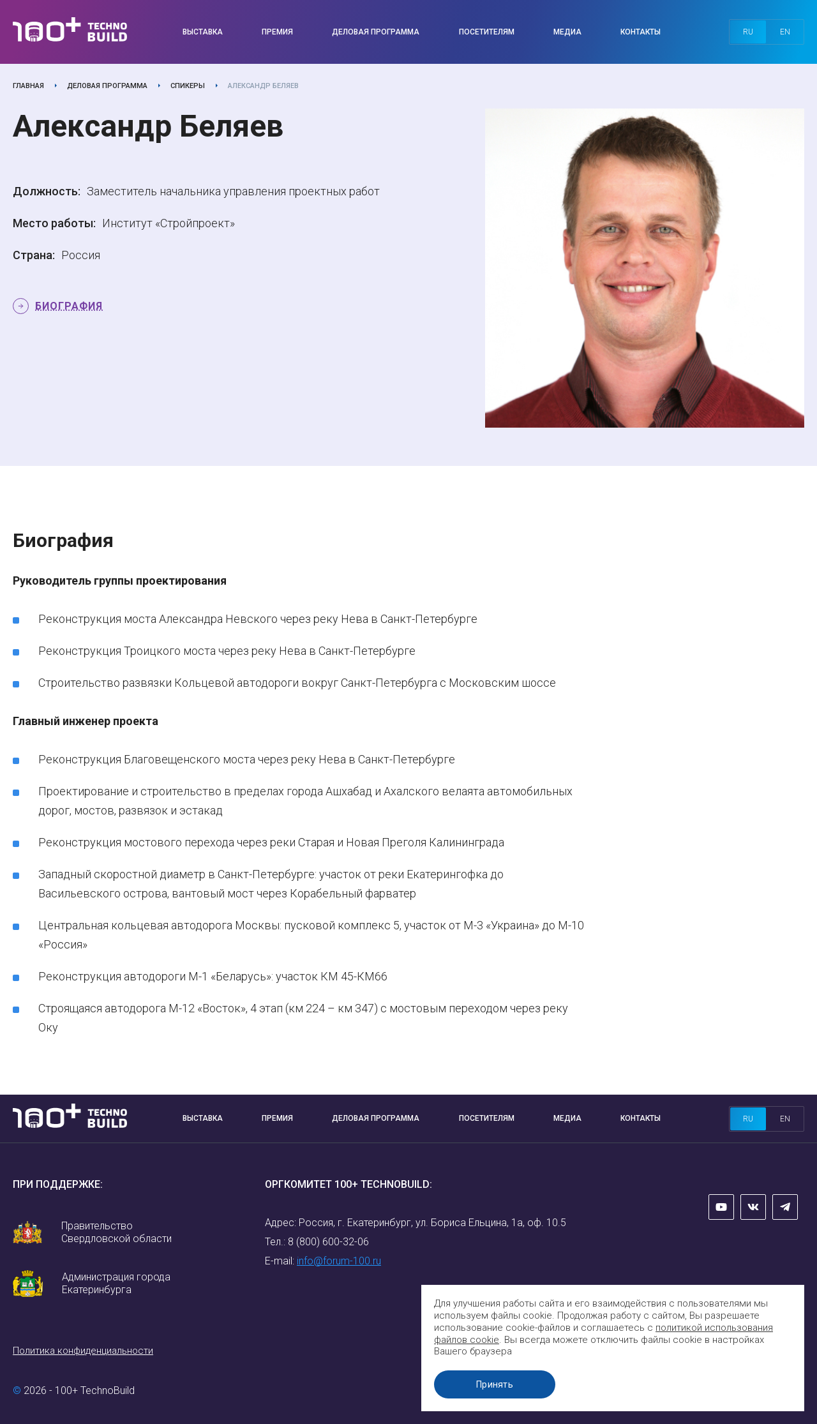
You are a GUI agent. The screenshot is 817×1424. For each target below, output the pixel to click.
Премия (277, 31)
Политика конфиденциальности (83, 1350)
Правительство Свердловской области (116, 1232)
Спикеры (187, 86)
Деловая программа (375, 31)
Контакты (640, 31)
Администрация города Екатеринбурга (116, 1283)
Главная (28, 86)
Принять (494, 1384)
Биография (69, 306)
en (785, 31)
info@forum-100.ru (339, 1261)
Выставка (203, 31)
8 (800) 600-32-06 (328, 1242)
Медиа (567, 31)
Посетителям (486, 31)
